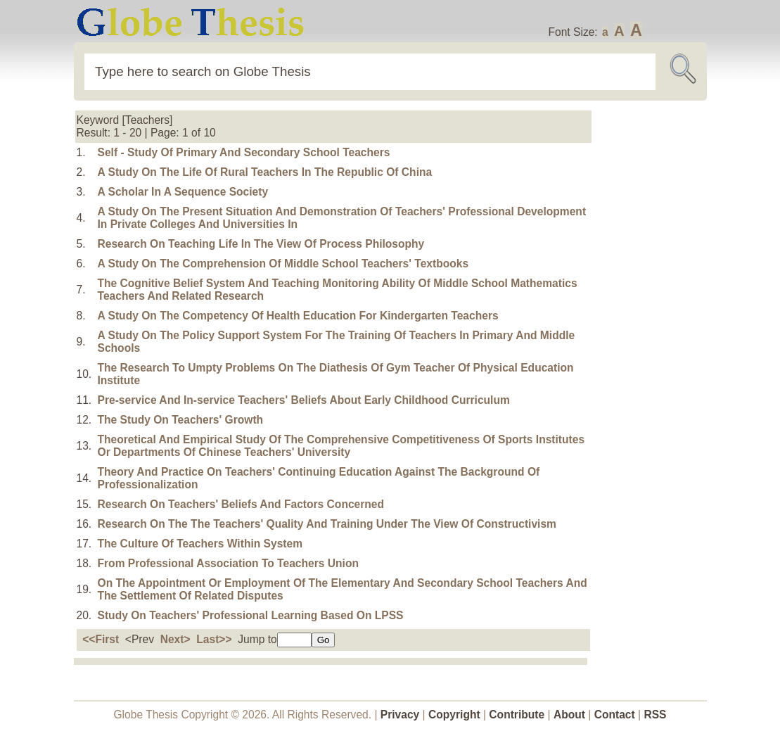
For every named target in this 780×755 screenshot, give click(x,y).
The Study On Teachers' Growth (181, 420)
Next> (175, 639)
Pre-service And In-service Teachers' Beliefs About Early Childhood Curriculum (304, 400)
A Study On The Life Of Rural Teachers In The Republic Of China (265, 172)
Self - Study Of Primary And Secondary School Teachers (244, 152)
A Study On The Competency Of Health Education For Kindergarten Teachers (298, 316)
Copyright (454, 715)
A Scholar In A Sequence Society (183, 192)
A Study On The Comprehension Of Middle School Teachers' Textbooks (283, 263)
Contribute (516, 715)
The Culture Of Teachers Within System (200, 544)
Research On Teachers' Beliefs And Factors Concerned (241, 504)
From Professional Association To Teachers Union (228, 563)
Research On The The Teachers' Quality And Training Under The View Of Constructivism (327, 524)
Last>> (213, 639)
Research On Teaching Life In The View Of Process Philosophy (261, 244)
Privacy (400, 715)
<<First (100, 639)
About (569, 715)
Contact (616, 715)
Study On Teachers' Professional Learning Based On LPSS (251, 615)
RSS (655, 715)
